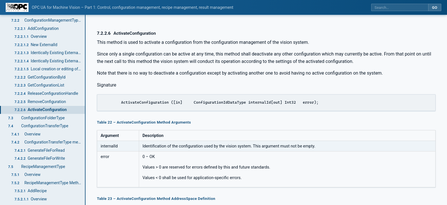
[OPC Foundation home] (17, 7)
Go (434, 7)
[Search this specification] (399, 7)
